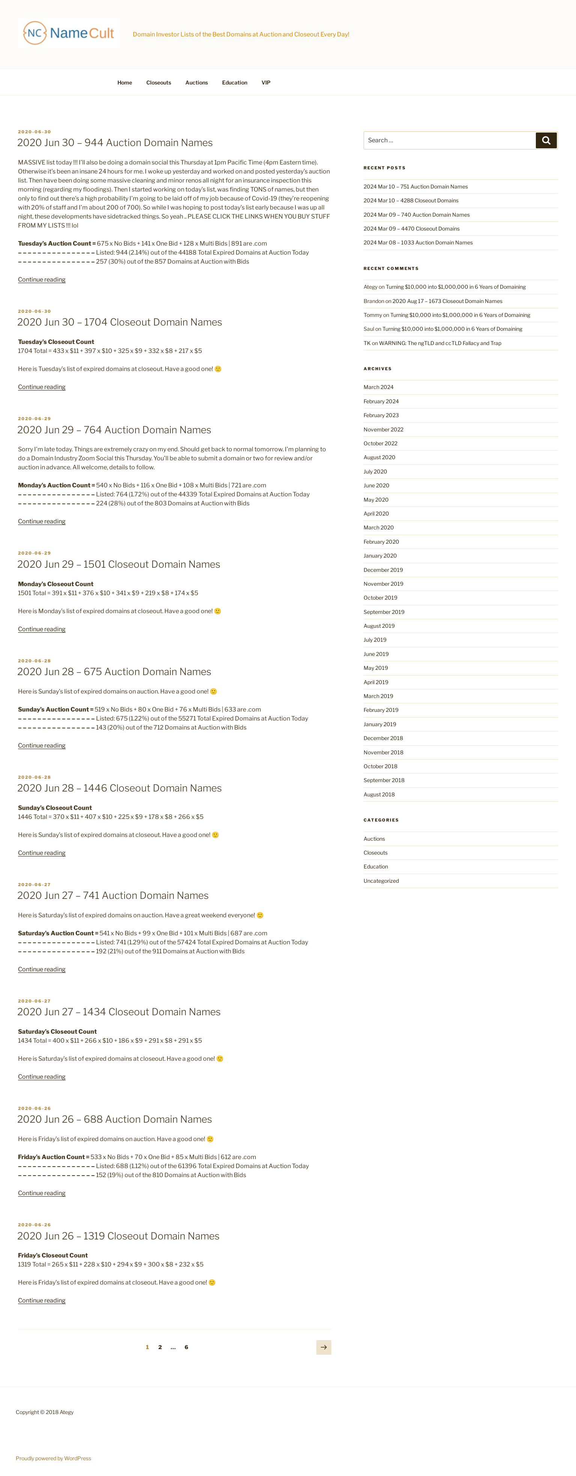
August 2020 (380, 457)
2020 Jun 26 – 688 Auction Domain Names (114, 1119)
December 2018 (383, 738)
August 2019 (379, 626)
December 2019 (383, 570)
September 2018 (384, 780)
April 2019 (376, 682)
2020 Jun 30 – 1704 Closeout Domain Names (119, 322)
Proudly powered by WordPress (53, 1458)
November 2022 (383, 429)
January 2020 (380, 555)
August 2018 (379, 794)
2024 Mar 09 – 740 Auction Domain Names (417, 214)
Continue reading (42, 279)
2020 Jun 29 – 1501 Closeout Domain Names (118, 564)
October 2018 (380, 766)
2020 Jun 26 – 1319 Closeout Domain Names (118, 1236)
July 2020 (375, 471)
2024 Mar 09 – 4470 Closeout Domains (412, 228)
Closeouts (158, 82)
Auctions (196, 82)
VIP (266, 82)
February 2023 (381, 415)
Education (234, 82)
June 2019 (376, 654)
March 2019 (378, 696)
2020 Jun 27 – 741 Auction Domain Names (113, 895)
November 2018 (383, 752)
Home (124, 82)
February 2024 (381, 401)
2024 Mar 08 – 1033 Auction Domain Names (418, 242)
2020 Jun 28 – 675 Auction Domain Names (114, 671)
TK (367, 343)
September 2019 (384, 612)
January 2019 (380, 724)
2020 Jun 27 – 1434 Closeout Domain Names (119, 1012)
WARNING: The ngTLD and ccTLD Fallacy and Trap (440, 343)
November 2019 (383, 583)
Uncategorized (381, 880)
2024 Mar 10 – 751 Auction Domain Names (416, 186)
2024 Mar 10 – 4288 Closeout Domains (411, 200)
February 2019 (381, 710)
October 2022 (380, 443)
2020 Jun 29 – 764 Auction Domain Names (114, 430)
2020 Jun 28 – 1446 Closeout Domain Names (119, 788)
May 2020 (376, 499)
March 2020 (379, 527)
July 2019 (375, 639)
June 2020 (377, 485)
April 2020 (376, 513)
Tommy (373, 315)
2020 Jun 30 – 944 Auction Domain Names (115, 142)
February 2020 (381, 541)
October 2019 (380, 597)
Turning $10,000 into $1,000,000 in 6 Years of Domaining (456, 286)
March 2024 (379, 387)
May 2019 (376, 668)
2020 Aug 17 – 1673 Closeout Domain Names (447, 301)
